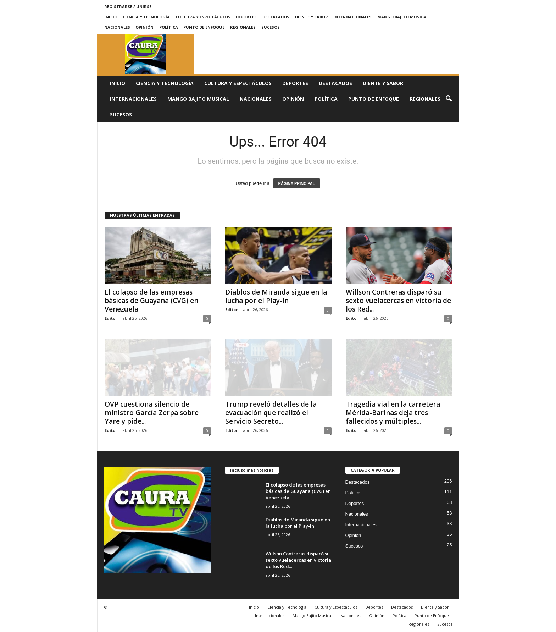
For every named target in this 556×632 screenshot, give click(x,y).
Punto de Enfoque (203, 27)
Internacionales (352, 17)
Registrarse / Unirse (127, 6)
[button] (448, 99)
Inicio (110, 17)
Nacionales (117, 27)
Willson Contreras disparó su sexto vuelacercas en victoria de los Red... (398, 300)
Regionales (243, 27)
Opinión (144, 27)
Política (168, 27)
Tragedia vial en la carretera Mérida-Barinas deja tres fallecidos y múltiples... (393, 413)
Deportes (246, 17)
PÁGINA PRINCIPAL (296, 183)
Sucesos (270, 27)
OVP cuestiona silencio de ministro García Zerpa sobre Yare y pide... (152, 413)
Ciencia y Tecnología (146, 17)
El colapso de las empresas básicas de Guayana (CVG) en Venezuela (151, 300)
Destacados (275, 17)
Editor (111, 318)
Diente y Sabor (311, 17)
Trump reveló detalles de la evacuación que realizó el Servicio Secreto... (271, 413)
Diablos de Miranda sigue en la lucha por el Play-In (276, 296)
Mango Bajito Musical (402, 17)
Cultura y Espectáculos (203, 17)
